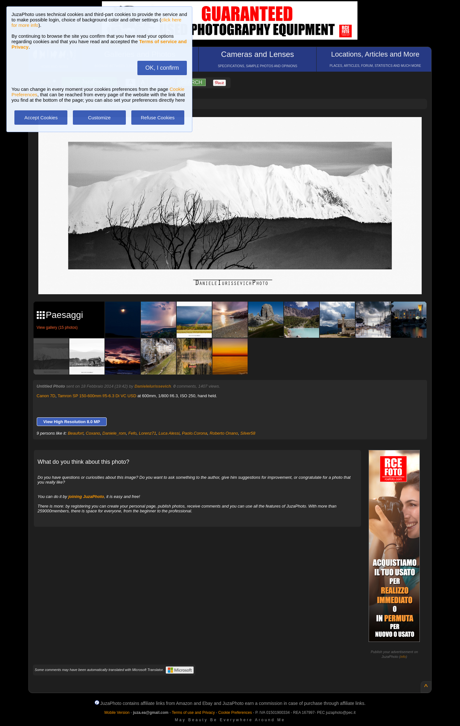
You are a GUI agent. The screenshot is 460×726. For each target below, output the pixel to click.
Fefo (132, 433)
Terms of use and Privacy (193, 712)
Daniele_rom (114, 433)
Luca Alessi (169, 433)
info (403, 657)
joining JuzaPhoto (86, 496)
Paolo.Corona (194, 433)
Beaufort (75, 433)
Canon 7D (46, 395)
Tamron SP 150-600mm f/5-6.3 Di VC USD (96, 395)
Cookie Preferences (235, 712)
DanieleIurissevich (152, 386)
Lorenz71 (147, 433)
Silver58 (247, 433)
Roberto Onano (224, 433)
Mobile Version (117, 712)
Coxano (93, 433)
